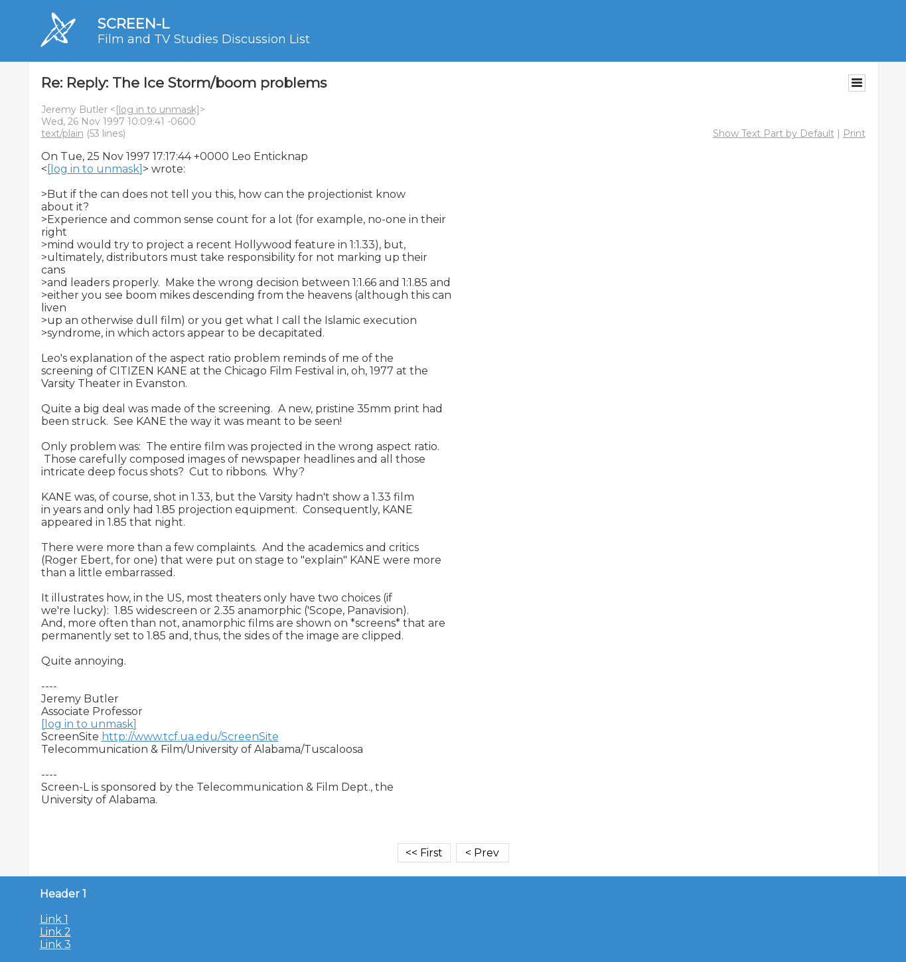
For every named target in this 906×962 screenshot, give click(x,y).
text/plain (62, 133)
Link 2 (55, 931)
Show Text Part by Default (773, 133)
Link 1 (54, 919)
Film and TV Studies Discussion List (204, 39)
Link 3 (55, 944)
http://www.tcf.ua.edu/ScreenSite (190, 736)
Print (854, 133)
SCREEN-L (133, 23)
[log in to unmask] (157, 110)
